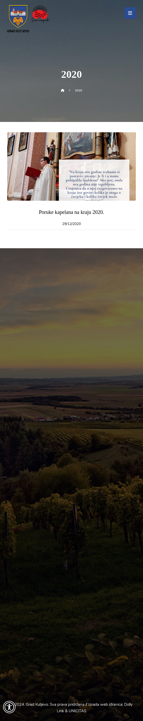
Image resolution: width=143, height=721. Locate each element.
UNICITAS (77, 711)
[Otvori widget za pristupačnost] (9, 707)
